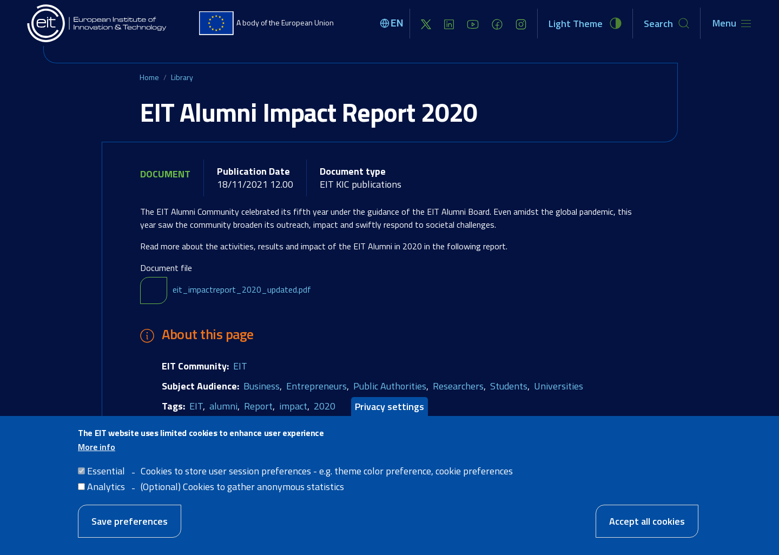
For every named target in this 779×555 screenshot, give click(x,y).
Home (149, 77)
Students (508, 386)
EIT (240, 366)
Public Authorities (389, 386)
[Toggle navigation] (731, 23)
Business (261, 386)
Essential (106, 482)
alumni (223, 406)
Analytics (106, 498)
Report (258, 406)
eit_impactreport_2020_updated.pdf (242, 289)
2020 (324, 406)
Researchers (458, 386)
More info (96, 458)
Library (182, 77)
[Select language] (393, 23)
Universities (558, 386)
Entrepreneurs (316, 386)
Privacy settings (389, 419)
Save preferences (129, 533)
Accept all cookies (647, 533)
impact (293, 406)
